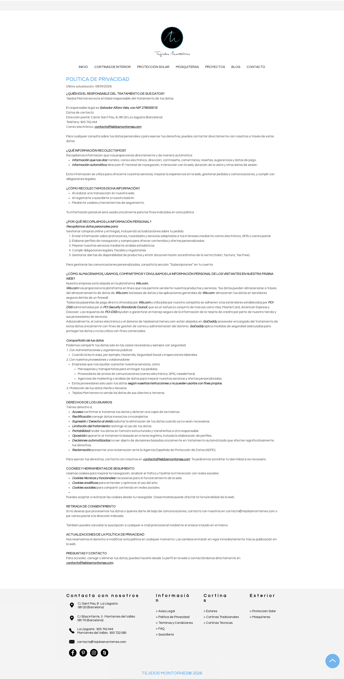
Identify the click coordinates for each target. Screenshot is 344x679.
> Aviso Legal (165, 611)
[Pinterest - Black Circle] (83, 653)
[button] (112, 67)
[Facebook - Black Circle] (72, 653)
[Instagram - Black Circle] (94, 653)
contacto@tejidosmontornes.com (117, 126)
